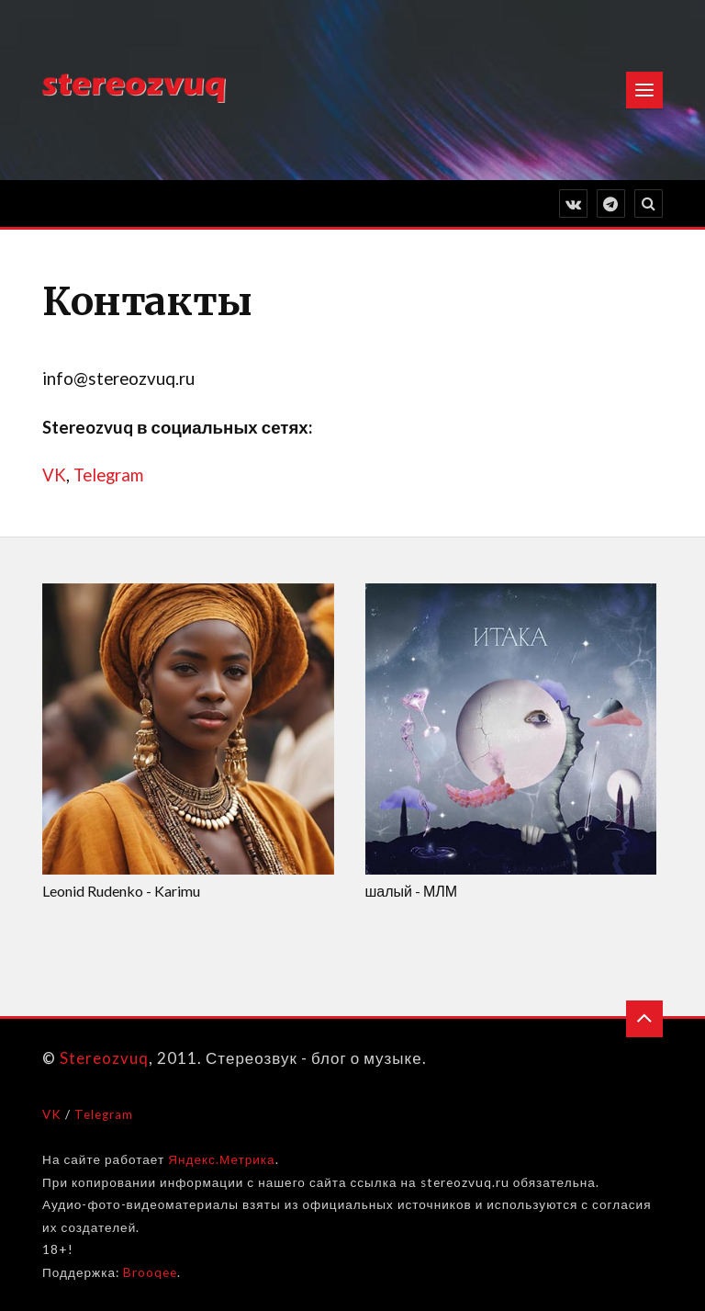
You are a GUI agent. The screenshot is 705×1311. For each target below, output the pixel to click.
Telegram (108, 475)
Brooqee (150, 1272)
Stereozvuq (104, 1058)
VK (54, 475)
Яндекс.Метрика (221, 1159)
